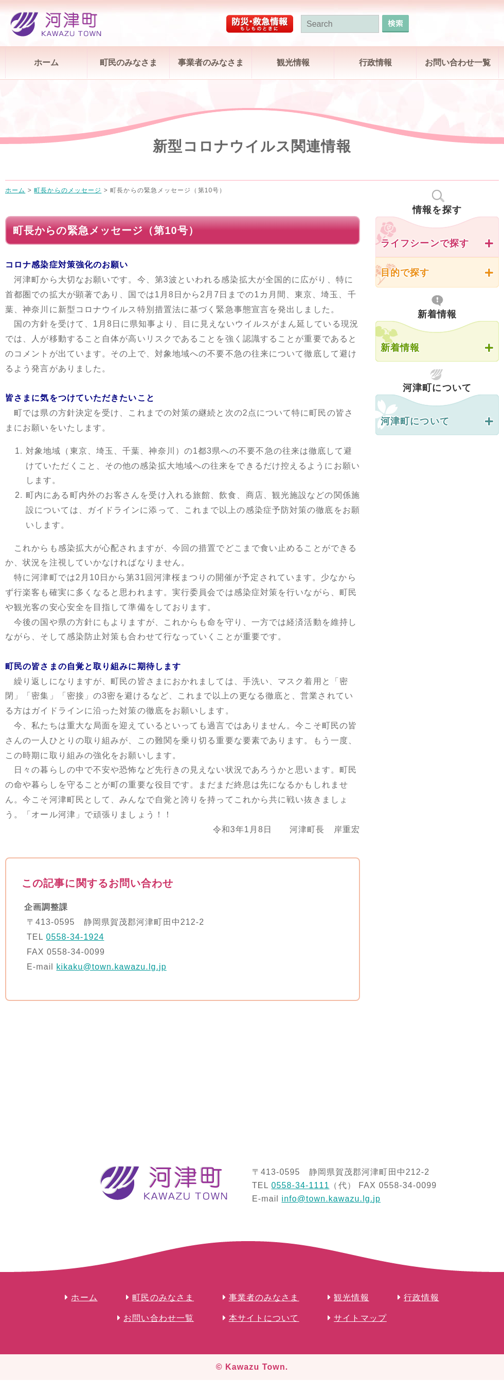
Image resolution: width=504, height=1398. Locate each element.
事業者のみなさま (211, 62)
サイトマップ (360, 1318)
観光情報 (293, 62)
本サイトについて (264, 1318)
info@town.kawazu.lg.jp (331, 1198)
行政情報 (375, 62)
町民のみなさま (128, 62)
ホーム (46, 62)
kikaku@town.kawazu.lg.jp (111, 966)
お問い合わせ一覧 (458, 62)
